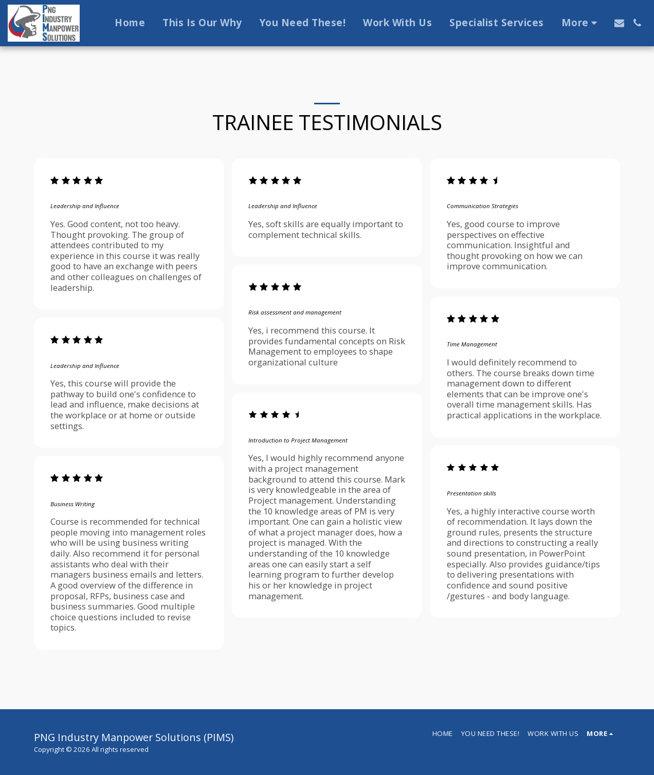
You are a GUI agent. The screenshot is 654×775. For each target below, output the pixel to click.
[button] (619, 23)
